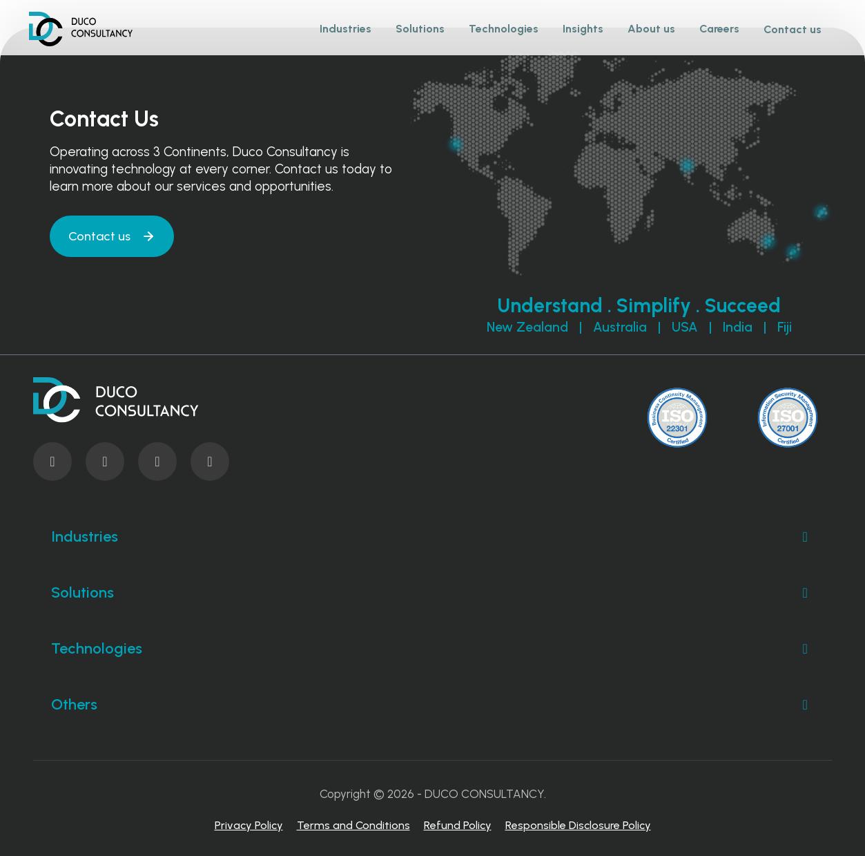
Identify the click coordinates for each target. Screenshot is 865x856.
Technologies (432, 648)
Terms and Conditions (353, 825)
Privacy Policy (249, 825)
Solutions (432, 592)
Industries (432, 536)
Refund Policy (458, 825)
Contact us (793, 29)
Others (432, 704)
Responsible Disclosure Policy (578, 825)
